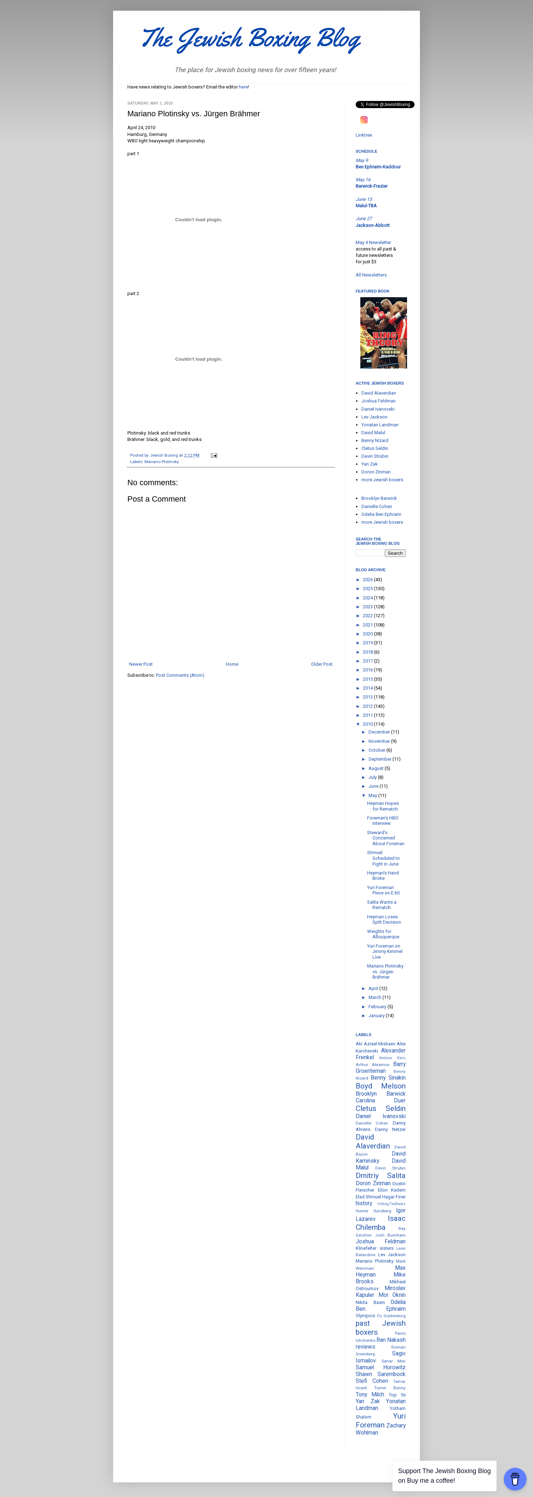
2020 (368, 633)
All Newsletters (371, 275)
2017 (368, 661)
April (374, 988)
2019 (368, 642)
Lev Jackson (374, 417)
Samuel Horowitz (381, 1367)
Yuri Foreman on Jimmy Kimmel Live (384, 951)
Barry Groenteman (381, 1067)
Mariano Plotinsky (161, 461)
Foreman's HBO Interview (383, 820)
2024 (368, 597)
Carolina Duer (381, 1100)
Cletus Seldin (374, 448)
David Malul (373, 432)
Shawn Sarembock (381, 1374)
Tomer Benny (390, 1387)
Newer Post (141, 664)
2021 (368, 625)
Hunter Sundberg (373, 1210)
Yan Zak (369, 464)
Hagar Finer (394, 1196)
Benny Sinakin (388, 1078)
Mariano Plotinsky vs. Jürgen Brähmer (385, 971)
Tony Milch (370, 1394)
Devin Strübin (375, 456)
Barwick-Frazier (371, 186)
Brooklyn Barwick (379, 498)
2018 (368, 652)
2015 (368, 679)
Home (232, 664)
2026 (368, 579)
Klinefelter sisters (375, 1248)
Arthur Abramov (373, 1064)
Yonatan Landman (380, 424)
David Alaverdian (378, 393)
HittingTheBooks (391, 1204)
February (378, 1006)
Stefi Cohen (372, 1381)
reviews (365, 1347)
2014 (368, 688)
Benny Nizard (375, 440)
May (373, 795)
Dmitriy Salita (381, 1175)
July (373, 777)
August (377, 768)
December (380, 732)
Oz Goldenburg (391, 1315)
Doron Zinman (376, 472)
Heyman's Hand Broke (383, 875)
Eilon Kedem (392, 1190)
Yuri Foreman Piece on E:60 (383, 890)
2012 (368, 706)
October (377, 750)
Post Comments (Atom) (180, 675)
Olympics (365, 1315)
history (364, 1203)
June (374, 786)
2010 (368, 724)
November (380, 741)
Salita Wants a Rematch (381, 904)
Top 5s (397, 1394)
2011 (368, 715)
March (375, 997)
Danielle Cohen (376, 506)
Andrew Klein (392, 1058)
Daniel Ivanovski (378, 409)
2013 (368, 697)
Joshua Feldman (378, 401)
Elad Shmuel (368, 1196)
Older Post (322, 664)
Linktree (364, 135)
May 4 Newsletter (373, 242)
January (377, 1015)
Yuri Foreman (381, 1420)
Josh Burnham (390, 1235)
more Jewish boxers (382, 479)
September (380, 759)
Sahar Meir (393, 1361)
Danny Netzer (390, 1129)
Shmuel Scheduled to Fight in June (383, 858)
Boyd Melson (381, 1086)
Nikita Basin (370, 1302)
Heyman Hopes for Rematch (383, 806)
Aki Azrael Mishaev (375, 1043)
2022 (368, 615)
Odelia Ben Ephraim (381, 514)
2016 (368, 670)
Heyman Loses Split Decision (384, 919)
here (243, 87)
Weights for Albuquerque (383, 934)
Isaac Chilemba (381, 1223)
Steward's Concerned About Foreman (386, 838)
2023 (368, 606)
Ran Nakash (391, 1340)
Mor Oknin (392, 1295)
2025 (368, 588)
